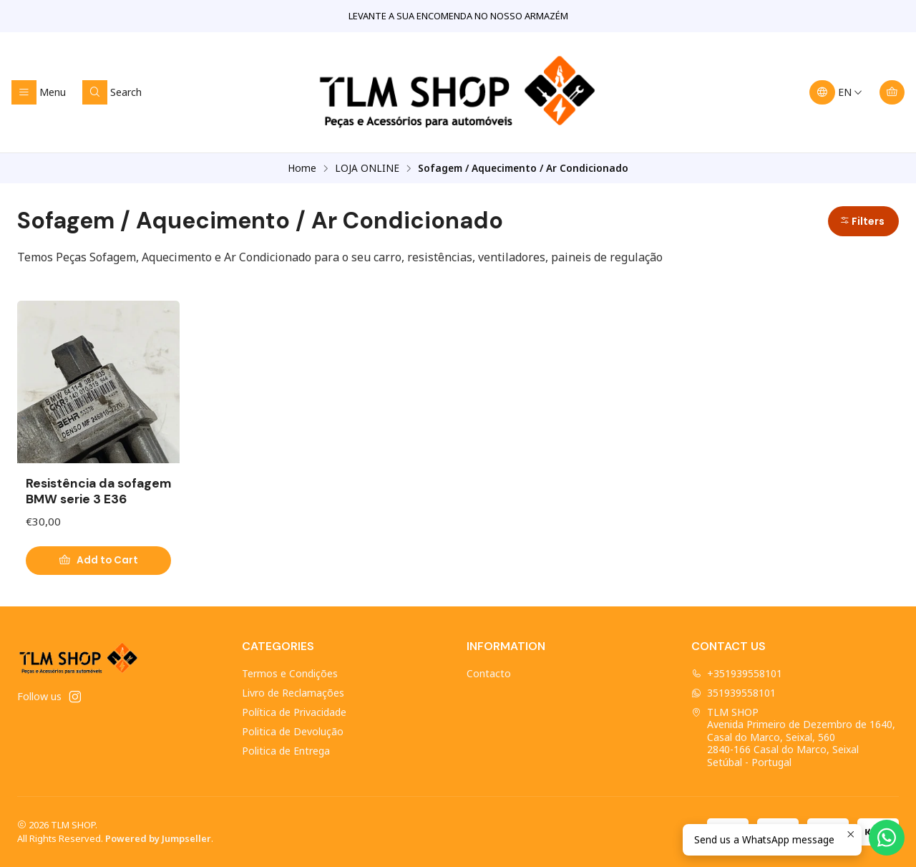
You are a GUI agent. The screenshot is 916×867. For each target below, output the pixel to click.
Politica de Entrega (286, 750)
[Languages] (836, 92)
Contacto (489, 673)
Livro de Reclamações (293, 692)
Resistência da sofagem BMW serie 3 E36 (98, 491)
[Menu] (39, 92)
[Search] (112, 92)
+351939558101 (736, 673)
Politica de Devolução (293, 731)
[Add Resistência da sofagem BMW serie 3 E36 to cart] (98, 560)
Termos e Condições (290, 673)
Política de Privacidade (294, 712)
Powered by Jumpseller (158, 838)
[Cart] (892, 92)
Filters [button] (862, 221)
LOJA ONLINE (367, 168)
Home (302, 168)
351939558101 (733, 692)
